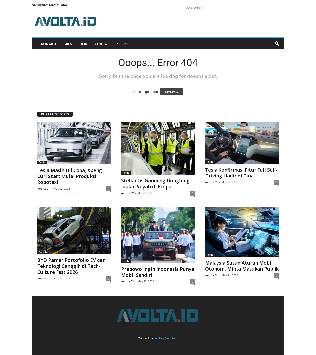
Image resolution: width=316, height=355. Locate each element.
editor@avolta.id (166, 338)
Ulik (83, 43)
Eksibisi (121, 43)
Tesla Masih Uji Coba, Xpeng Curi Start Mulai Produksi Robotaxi (69, 176)
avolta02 (127, 193)
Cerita (101, 43)
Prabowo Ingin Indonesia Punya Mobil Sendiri (157, 272)
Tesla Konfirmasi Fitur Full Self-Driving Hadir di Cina (241, 173)
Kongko (48, 43)
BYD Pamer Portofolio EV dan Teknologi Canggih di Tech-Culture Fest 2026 (71, 266)
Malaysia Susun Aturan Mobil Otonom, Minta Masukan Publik (242, 266)
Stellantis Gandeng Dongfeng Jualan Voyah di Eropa (155, 184)
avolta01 (43, 188)
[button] (276, 43)
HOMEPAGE (171, 91)
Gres (67, 43)
